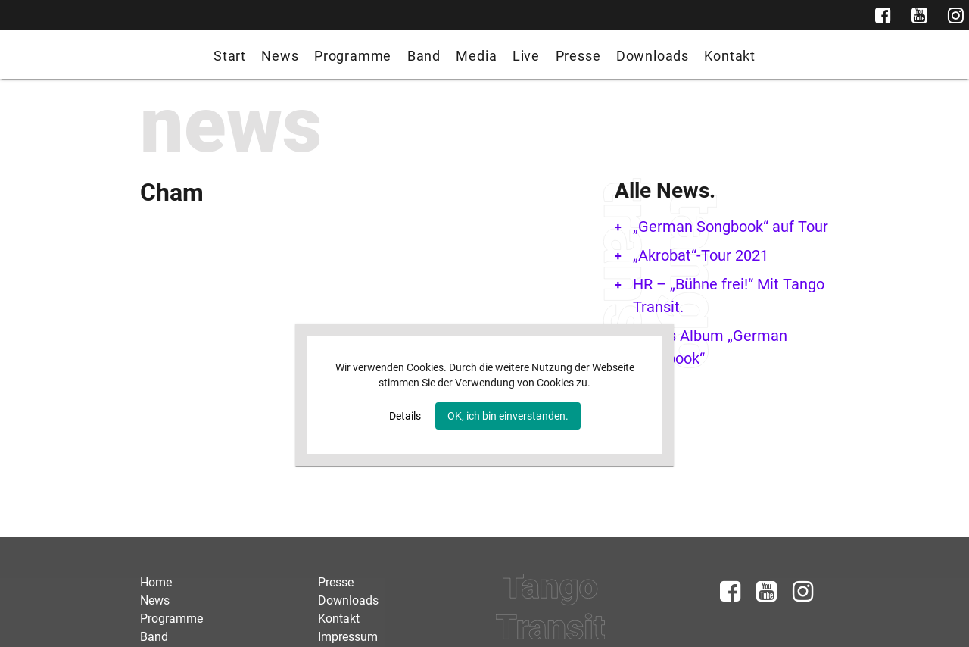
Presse (578, 56)
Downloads (652, 56)
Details (405, 416)
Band (424, 56)
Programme (352, 56)
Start (229, 56)
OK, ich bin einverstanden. (508, 416)
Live (526, 56)
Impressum (348, 637)
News (279, 56)
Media (476, 56)
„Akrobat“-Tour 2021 (700, 255)
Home (156, 582)
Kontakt (730, 56)
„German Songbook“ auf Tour (730, 226)
